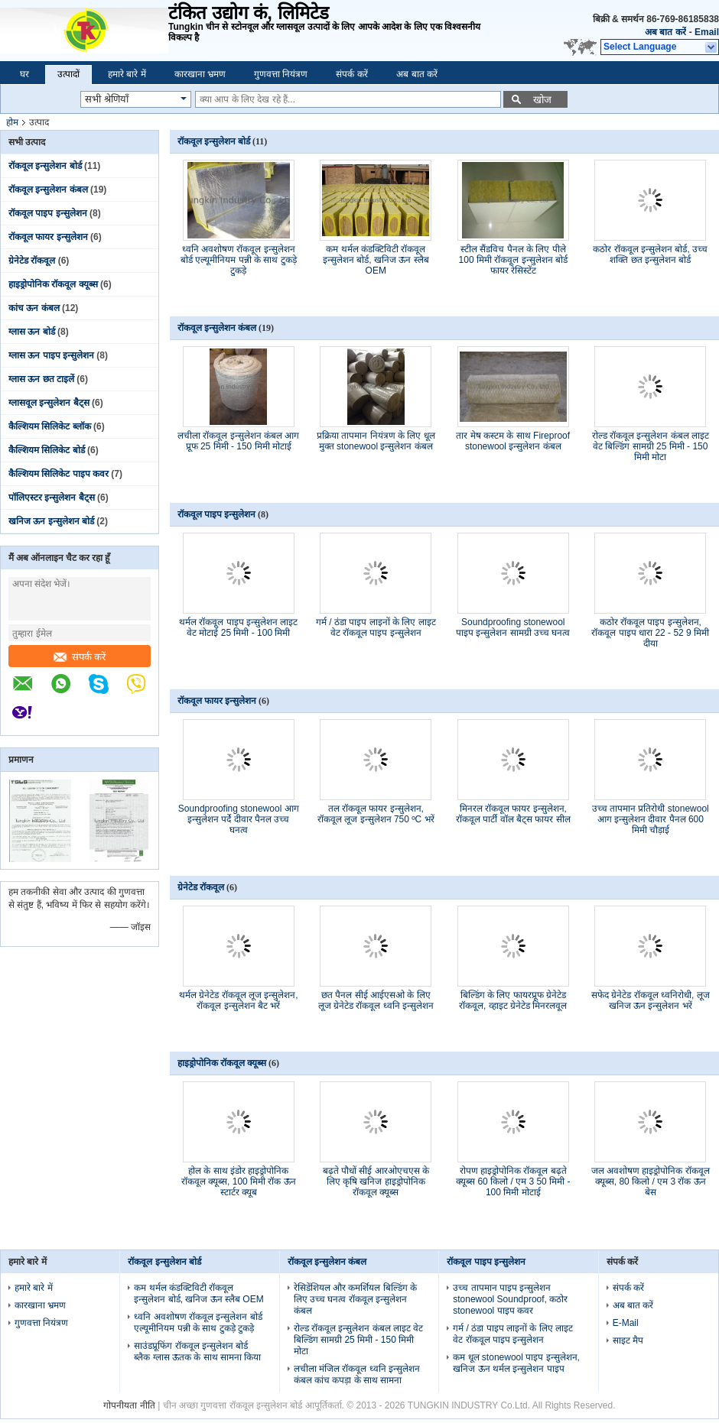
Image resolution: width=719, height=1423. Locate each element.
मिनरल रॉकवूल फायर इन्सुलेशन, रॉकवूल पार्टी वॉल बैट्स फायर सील (513, 814)
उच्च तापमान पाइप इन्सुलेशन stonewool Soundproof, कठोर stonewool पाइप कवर (510, 1299)
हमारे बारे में (127, 74)
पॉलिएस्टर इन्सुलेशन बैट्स (51, 497)
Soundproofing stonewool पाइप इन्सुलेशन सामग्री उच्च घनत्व (513, 627)
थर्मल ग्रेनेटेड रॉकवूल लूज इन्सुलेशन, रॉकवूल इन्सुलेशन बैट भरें (238, 1000)
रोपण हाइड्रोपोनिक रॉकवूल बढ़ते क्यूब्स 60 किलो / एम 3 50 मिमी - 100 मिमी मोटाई (513, 1181)
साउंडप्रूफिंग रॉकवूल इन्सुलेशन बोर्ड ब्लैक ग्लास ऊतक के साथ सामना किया (197, 1351)
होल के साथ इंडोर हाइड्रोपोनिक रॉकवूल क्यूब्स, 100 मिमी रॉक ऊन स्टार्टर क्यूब (238, 1181)
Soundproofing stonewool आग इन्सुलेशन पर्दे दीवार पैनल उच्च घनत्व (238, 819)
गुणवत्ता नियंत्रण (280, 74)
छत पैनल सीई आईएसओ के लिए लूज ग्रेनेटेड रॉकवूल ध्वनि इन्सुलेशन (376, 1000)
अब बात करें (665, 32)
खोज (542, 99)
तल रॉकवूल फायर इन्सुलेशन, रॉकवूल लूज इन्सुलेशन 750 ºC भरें (375, 814)
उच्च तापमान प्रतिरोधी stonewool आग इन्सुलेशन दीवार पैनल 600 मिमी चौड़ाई (650, 819)
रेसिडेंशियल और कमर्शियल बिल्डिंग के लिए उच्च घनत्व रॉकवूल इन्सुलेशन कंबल (355, 1299)
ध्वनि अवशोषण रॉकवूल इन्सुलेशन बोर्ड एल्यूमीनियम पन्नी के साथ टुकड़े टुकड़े (239, 260)
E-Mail (626, 1323)
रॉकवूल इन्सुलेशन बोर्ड (45, 165)
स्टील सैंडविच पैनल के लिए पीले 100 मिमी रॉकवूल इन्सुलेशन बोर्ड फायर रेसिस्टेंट (513, 260)
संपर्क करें (351, 74)
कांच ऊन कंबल (34, 308)
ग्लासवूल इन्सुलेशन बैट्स (48, 402)
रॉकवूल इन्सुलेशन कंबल (48, 189)
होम (12, 122)
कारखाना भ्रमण (200, 74)
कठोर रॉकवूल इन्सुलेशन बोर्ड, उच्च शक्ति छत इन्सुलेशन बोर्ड (650, 254)
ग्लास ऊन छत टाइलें (41, 379)
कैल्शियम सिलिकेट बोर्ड (46, 450)
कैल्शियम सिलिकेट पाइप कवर (58, 473)
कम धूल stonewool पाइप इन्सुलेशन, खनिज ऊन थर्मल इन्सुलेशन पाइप (516, 1363)
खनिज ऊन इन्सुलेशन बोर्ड (51, 521)
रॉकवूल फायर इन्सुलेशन (48, 237)
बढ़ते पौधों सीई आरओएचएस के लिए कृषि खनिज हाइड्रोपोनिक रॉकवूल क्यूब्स (376, 1181)
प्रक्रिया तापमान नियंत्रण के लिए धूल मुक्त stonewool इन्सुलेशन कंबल (376, 441)
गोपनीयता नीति (129, 1405)
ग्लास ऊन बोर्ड (31, 331)
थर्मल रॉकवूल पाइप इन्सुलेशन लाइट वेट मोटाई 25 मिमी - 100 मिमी (238, 627)
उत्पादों (68, 74)
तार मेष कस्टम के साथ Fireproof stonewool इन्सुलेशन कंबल (513, 441)
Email (707, 32)
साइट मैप (628, 1340)
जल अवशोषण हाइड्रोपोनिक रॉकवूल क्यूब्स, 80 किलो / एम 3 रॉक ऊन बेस (650, 1181)
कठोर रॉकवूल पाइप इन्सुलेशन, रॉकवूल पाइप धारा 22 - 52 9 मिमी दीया (650, 633)
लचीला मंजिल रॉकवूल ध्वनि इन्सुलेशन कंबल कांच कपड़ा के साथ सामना (357, 1374)
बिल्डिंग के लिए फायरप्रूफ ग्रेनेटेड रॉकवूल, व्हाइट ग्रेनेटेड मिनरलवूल (513, 1000)
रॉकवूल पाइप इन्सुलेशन (47, 213)
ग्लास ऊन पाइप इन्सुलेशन (51, 355)
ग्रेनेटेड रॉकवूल (31, 260)
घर (24, 74)
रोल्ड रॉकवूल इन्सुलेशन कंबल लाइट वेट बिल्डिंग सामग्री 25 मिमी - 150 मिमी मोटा (650, 446)
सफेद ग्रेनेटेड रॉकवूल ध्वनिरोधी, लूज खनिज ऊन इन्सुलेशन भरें (650, 1000)
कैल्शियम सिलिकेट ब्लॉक (49, 426)
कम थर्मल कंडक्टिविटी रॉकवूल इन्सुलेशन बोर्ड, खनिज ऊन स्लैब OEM (376, 260)
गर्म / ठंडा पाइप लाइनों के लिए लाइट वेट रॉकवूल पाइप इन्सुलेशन (376, 627)
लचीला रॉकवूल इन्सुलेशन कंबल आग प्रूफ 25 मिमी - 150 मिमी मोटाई (238, 441)
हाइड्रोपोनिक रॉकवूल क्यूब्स (53, 284)
